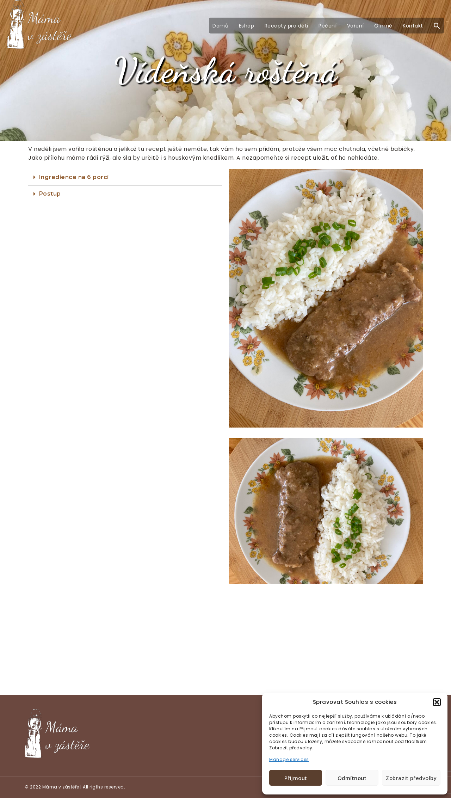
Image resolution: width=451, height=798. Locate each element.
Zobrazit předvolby (411, 777)
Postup (50, 193)
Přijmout (295, 777)
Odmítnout (352, 777)
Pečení (327, 25)
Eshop (246, 25)
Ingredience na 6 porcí (74, 177)
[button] (436, 702)
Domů (220, 25)
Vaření (355, 25)
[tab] (125, 177)
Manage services (289, 759)
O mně (383, 25)
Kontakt (413, 25)
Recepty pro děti (286, 25)
